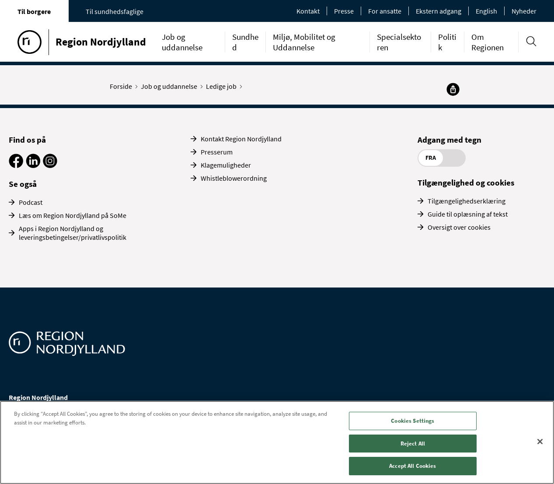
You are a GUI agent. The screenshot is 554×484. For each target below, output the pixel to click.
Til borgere (34, 11)
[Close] (540, 441)
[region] (277, 442)
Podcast (30, 202)
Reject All (413, 443)
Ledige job (223, 86)
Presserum (217, 151)
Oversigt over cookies (459, 227)
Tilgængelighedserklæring (466, 200)
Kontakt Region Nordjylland (241, 138)
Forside (123, 86)
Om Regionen (487, 42)
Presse (344, 11)
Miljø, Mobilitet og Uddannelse (304, 42)
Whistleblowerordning (234, 178)
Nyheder (524, 11)
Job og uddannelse (182, 42)
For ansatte (384, 11)
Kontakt (308, 11)
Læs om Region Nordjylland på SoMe (72, 215)
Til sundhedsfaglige (114, 11)
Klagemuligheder (226, 165)
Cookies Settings (412, 420)
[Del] (453, 89)
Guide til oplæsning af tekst (468, 214)
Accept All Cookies (412, 466)
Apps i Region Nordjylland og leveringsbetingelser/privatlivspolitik (72, 233)
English (486, 11)
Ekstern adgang (438, 11)
